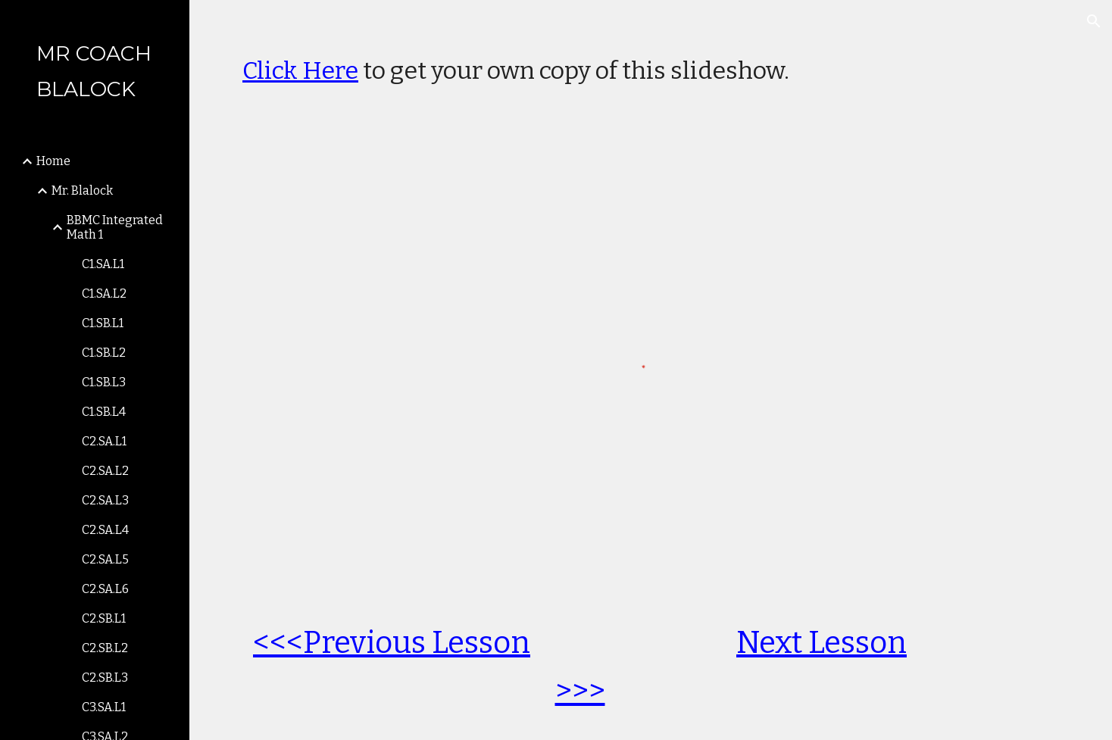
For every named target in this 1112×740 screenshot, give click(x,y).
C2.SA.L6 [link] (105, 589)
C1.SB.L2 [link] (104, 352)
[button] (1094, 21)
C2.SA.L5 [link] (105, 559)
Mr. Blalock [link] (82, 190)
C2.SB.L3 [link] (105, 677)
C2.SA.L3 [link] (105, 500)
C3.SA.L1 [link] (104, 707)
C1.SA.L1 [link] (103, 264)
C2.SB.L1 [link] (104, 618)
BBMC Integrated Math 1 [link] (115, 227)
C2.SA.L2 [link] (105, 471)
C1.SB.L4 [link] (104, 411)
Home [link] (53, 161)
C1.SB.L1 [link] (102, 323)
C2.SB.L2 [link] (105, 648)
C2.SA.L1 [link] (104, 441)
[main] (650, 63)
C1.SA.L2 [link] (104, 293)
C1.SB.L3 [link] (104, 382)
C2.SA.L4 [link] (105, 530)
